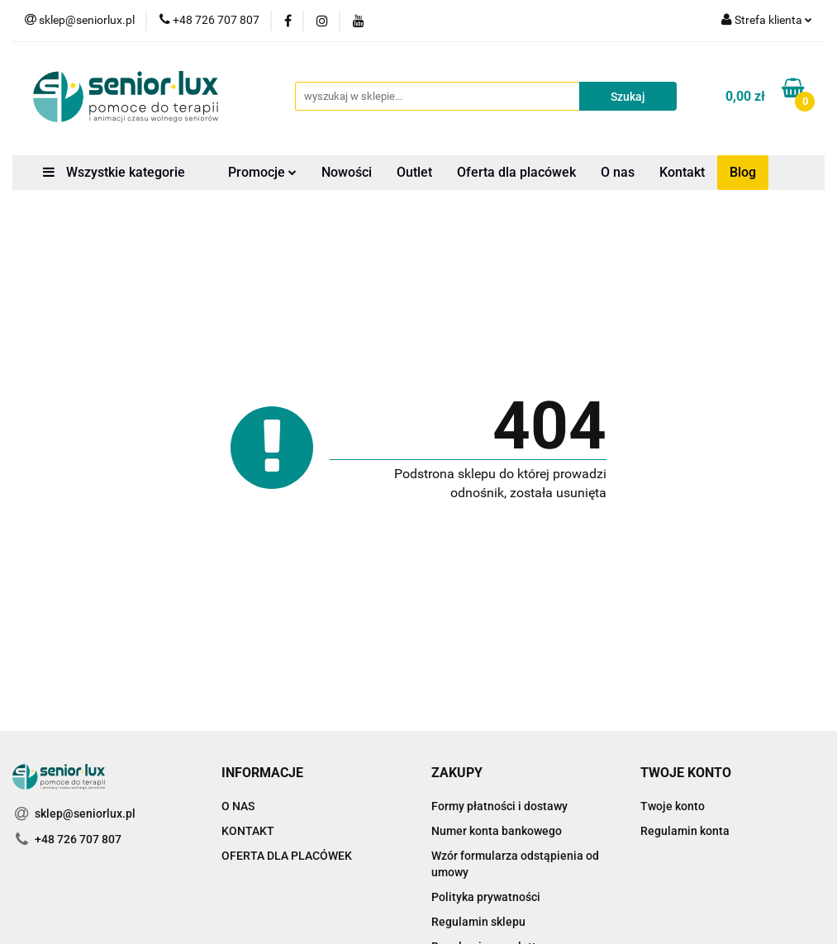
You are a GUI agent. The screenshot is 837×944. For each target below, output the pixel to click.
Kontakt (682, 172)
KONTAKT (247, 830)
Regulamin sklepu (478, 921)
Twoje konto (672, 806)
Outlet (414, 172)
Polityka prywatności (485, 897)
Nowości (346, 172)
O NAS (237, 806)
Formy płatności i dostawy (499, 806)
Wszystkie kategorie (114, 172)
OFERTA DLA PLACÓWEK (286, 855)
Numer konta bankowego (496, 830)
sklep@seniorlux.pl (85, 813)
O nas (618, 172)
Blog (743, 172)
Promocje (262, 172)
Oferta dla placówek (516, 172)
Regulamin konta (685, 830)
